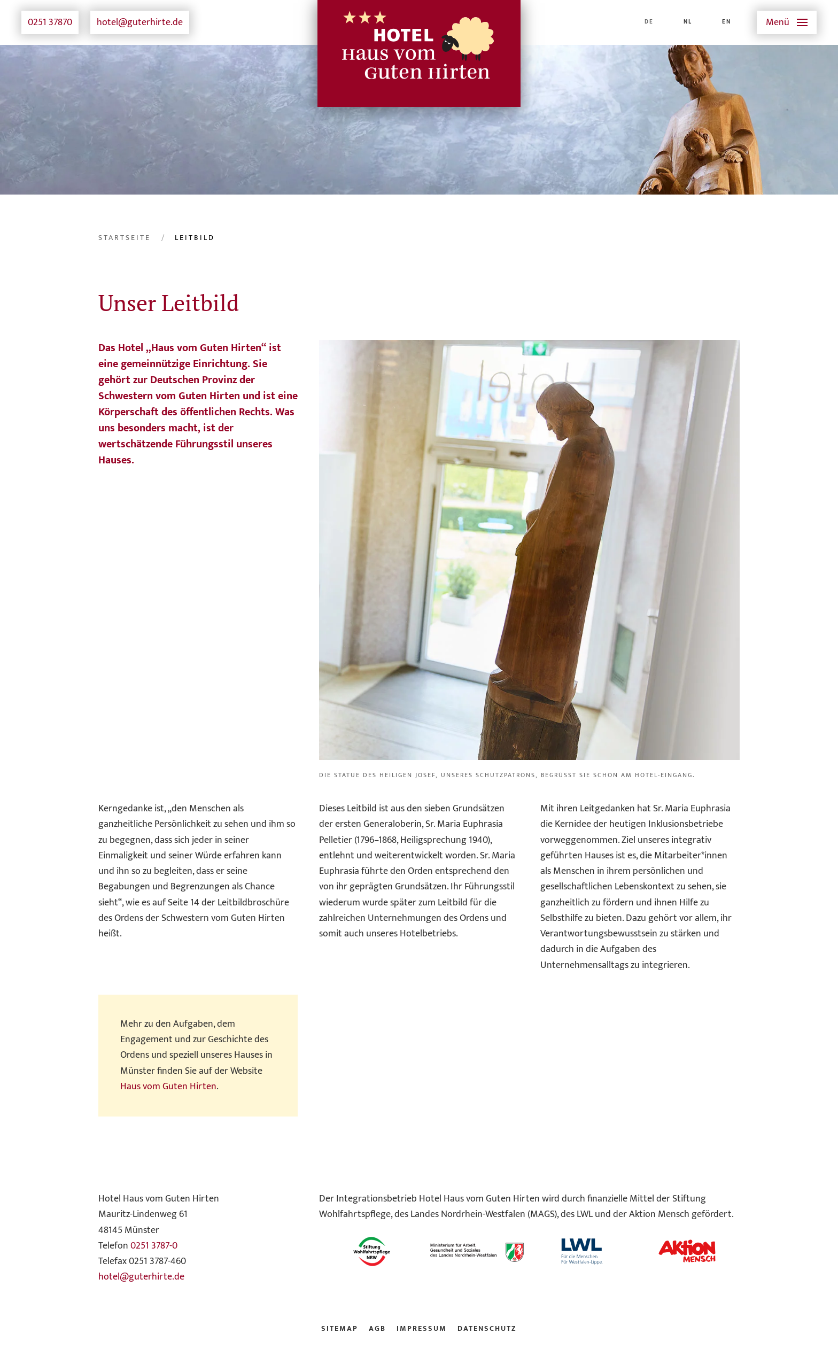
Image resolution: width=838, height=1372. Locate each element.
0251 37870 (50, 22)
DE (649, 22)
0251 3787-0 (153, 1246)
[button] (787, 22)
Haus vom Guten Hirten (168, 1087)
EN (726, 22)
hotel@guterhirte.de (140, 22)
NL (688, 22)
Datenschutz (487, 1329)
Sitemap (339, 1329)
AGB (377, 1329)
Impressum (422, 1329)
